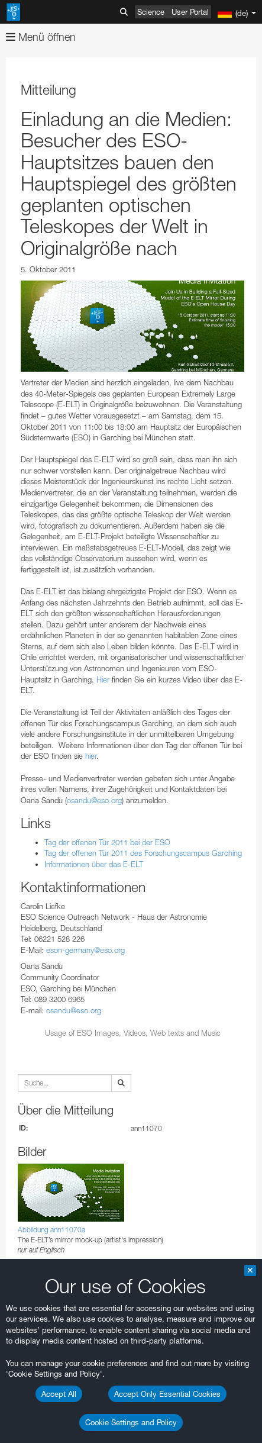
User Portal (190, 12)
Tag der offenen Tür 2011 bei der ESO (107, 842)
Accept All (58, 1394)
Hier (102, 679)
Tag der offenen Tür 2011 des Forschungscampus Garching (143, 853)
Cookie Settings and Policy (131, 1422)
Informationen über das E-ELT (93, 864)
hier (90, 756)
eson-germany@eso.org (85, 950)
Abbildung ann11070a (51, 1229)
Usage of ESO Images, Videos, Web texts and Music (133, 1033)
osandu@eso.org (94, 800)
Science (150, 12)
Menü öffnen (41, 37)
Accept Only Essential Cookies (167, 1394)
